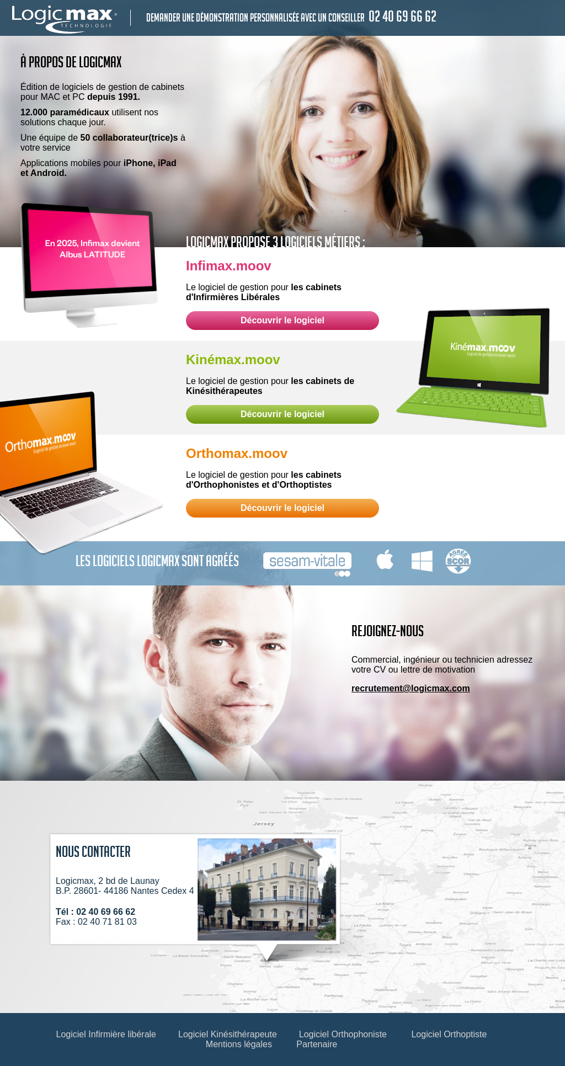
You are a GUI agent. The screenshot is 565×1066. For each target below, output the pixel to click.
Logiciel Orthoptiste (449, 1034)
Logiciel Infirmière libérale (106, 1034)
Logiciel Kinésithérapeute (227, 1034)
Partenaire (316, 1044)
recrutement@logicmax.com (410, 688)
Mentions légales (239, 1044)
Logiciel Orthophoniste (343, 1034)
